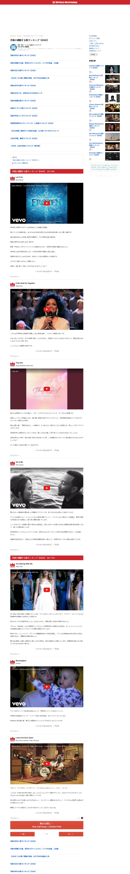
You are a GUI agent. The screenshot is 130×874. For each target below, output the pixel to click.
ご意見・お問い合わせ (96, 43)
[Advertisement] (65, 19)
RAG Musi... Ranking (15, 36)
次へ (71, 834)
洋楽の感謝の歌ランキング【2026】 (23, 100)
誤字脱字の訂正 (94, 46)
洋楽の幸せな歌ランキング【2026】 (23, 85)
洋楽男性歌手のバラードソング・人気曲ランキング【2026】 (32, 123)
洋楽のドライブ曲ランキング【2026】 (24, 108)
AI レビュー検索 (94, 38)
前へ (22, 834)
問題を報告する (14, 276)
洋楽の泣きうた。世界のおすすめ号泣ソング (26, 93)
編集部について (94, 48)
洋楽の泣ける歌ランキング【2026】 (23, 70)
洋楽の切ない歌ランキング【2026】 (23, 55)
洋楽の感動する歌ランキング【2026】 (33, 36)
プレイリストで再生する (20, 163)
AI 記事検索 (93, 36)
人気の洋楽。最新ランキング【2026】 (24, 138)
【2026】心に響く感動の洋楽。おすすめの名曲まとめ (29, 78)
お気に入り (92, 41)
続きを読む (46, 825)
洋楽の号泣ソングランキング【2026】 (24, 116)
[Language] (93, 54)
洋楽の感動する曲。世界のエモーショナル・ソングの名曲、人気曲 (34, 63)
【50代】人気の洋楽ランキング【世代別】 (25, 146)
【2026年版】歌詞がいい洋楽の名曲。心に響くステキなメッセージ (34, 131)
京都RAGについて (95, 51)
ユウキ (80, 818)
